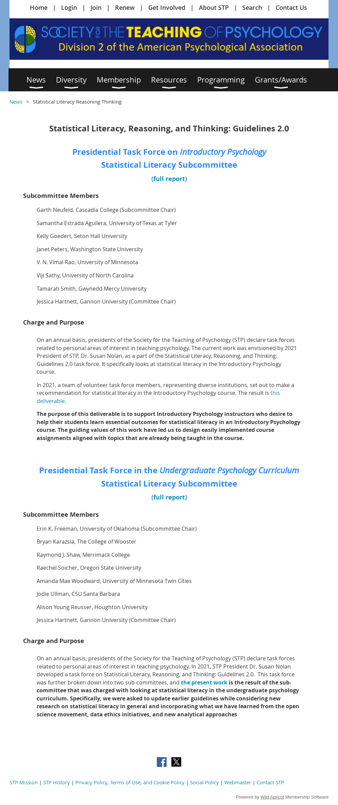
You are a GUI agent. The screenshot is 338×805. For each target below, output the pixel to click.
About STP (214, 7)
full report (169, 179)
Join (96, 7)
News (16, 101)
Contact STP (270, 782)
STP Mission (24, 782)
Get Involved (166, 7)
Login (69, 7)
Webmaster (237, 782)
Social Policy (204, 782)
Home (39, 7)
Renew (125, 7)
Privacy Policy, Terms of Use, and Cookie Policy (130, 782)
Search (252, 7)
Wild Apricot (272, 797)
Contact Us (291, 7)
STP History (56, 782)
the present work (204, 682)
